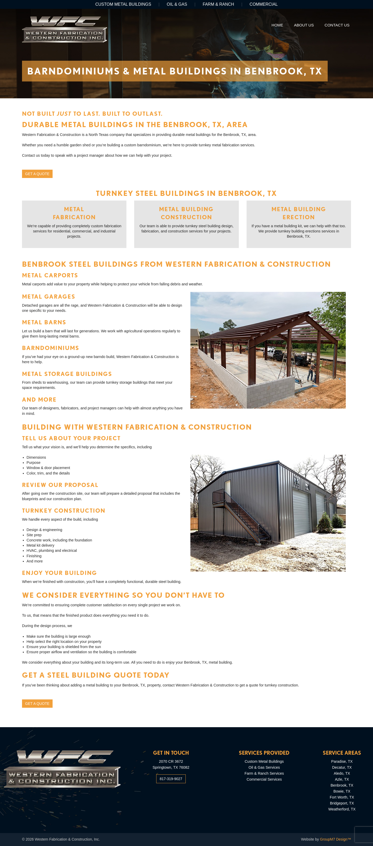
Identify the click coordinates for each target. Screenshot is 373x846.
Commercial (264, 4)
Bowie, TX (341, 791)
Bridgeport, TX (342, 803)
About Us (304, 25)
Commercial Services (264, 779)
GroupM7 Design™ (335, 839)
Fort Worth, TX (342, 797)
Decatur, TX (342, 767)
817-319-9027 (171, 779)
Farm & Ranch (218, 4)
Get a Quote (37, 174)
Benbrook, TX (342, 785)
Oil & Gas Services (264, 767)
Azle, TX (342, 779)
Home (277, 25)
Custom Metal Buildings (123, 4)
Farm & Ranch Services (264, 773)
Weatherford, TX (341, 809)
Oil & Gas (177, 4)
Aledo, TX (342, 773)
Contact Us (337, 25)
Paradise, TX (342, 761)
